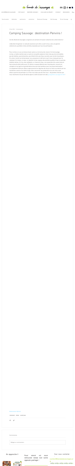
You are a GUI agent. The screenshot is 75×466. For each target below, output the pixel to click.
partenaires (23, 19)
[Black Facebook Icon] (67, 8)
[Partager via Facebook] (10, 420)
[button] (71, 19)
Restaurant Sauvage (42, 19)
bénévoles (14, 19)
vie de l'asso (23, 415)
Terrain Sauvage (64, 19)
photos (17, 415)
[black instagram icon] (65, 8)
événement (12, 415)
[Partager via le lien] (14, 420)
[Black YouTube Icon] (70, 8)
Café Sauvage (53, 19)
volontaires (31, 19)
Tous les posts (5, 19)
